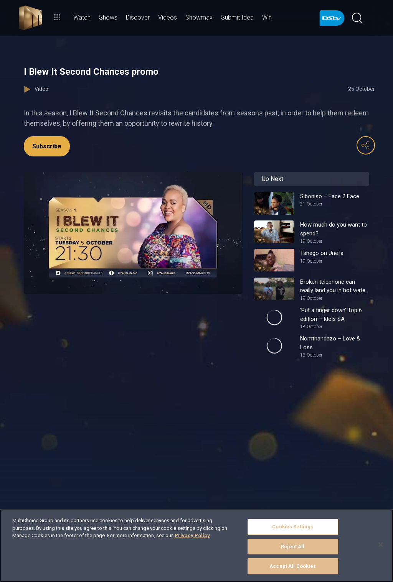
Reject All (292, 546)
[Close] (380, 544)
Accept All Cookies (292, 566)
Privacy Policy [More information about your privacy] (192, 535)
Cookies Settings (292, 526)
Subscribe (46, 146)
